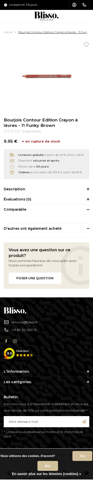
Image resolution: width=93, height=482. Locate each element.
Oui (82, 456)
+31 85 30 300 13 (20, 330)
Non (48, 466)
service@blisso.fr (21, 322)
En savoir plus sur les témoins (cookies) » (46, 474)
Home (8, 32)
